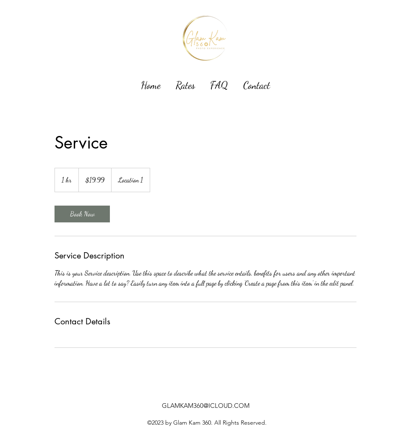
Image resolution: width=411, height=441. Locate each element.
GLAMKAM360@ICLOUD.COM (206, 406)
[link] (82, 214)
